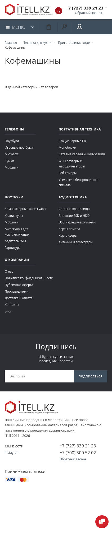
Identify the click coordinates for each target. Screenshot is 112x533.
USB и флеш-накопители (77, 222)
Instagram (12, 452)
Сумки (9, 161)
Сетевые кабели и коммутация (82, 154)
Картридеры (68, 235)
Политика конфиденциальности (29, 278)
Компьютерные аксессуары (25, 209)
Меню (15, 27)
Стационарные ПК (72, 141)
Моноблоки (67, 147)
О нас (9, 271)
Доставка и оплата (19, 298)
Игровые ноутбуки (19, 147)
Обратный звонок (88, 13)
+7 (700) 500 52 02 (78, 453)
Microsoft (12, 154)
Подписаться (90, 376)
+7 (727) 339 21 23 (84, 8)
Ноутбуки (12, 141)
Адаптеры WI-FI (16, 241)
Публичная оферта (19, 285)
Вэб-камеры (68, 173)
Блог (8, 311)
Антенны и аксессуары (76, 242)
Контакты (12, 304)
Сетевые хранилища (74, 209)
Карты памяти (69, 229)
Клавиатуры (14, 215)
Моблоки (12, 167)
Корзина (48, 27)
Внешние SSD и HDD (74, 215)
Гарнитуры (13, 247)
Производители (17, 291)
